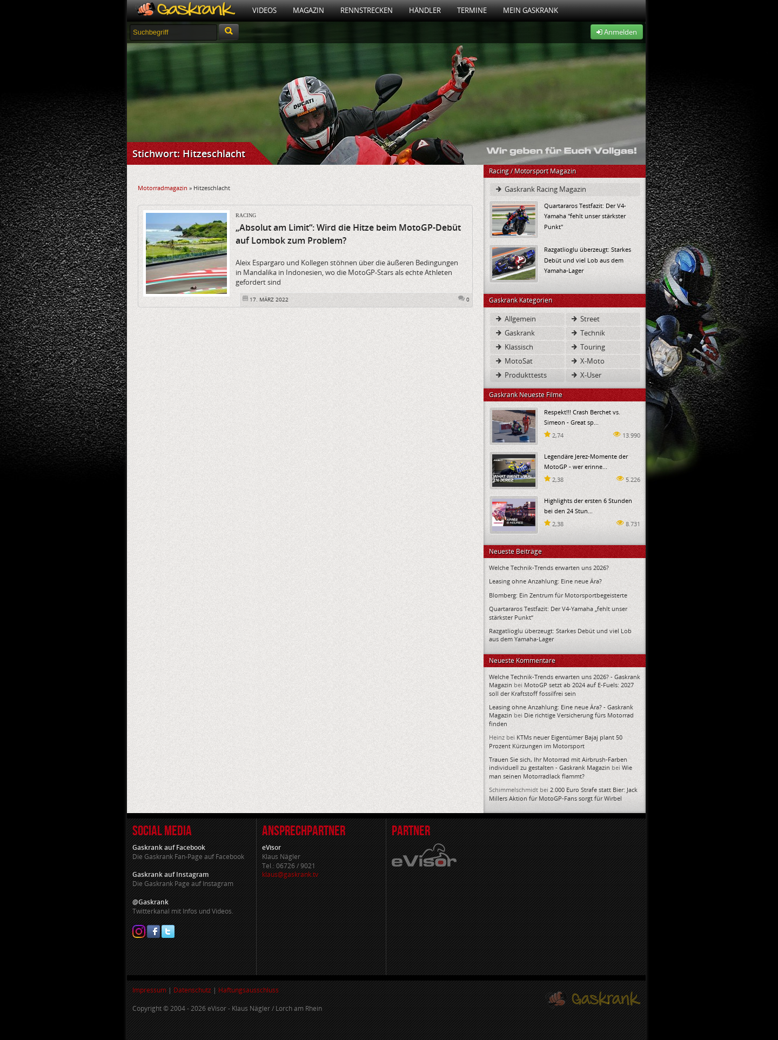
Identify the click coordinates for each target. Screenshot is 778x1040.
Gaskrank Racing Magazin (540, 189)
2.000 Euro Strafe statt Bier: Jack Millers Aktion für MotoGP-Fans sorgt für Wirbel (563, 794)
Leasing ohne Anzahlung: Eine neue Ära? (545, 581)
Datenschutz (192, 990)
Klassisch (513, 347)
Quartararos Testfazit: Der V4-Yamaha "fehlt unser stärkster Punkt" (585, 216)
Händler (425, 10)
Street (585, 319)
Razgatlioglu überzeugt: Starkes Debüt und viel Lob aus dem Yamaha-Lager (587, 259)
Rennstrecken (366, 10)
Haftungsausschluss (248, 990)
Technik (587, 333)
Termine (472, 10)
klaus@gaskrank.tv (290, 874)
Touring (587, 347)
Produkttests (520, 375)
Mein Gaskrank (530, 10)
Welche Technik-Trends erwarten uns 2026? (549, 567)
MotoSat (513, 361)
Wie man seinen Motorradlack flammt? (560, 771)
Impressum (149, 990)
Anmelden (616, 32)
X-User (585, 375)
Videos (264, 10)
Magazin (308, 10)
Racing (246, 215)
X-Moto (587, 361)
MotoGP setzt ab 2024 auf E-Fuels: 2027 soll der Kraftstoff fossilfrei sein (561, 689)
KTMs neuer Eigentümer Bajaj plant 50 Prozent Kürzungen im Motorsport (555, 741)
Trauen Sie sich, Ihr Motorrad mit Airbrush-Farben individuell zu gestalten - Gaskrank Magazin (558, 763)
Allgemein (515, 319)
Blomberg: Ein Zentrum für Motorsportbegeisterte (558, 595)
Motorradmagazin (162, 188)
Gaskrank (514, 333)
